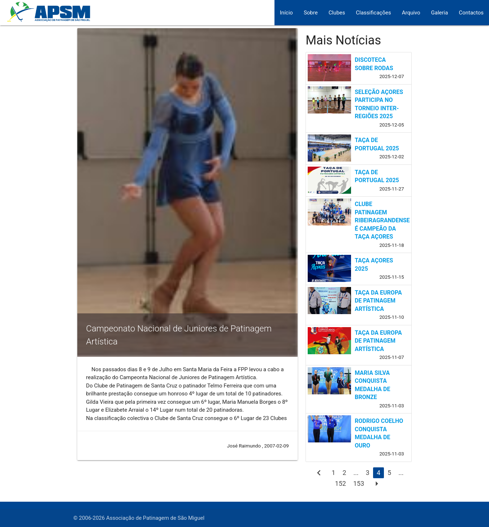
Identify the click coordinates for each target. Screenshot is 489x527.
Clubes (337, 12)
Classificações (373, 12)
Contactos (471, 12)
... (356, 472)
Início (286, 12)
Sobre (311, 12)
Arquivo (411, 12)
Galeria (439, 12)
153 (358, 483)
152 (340, 483)
